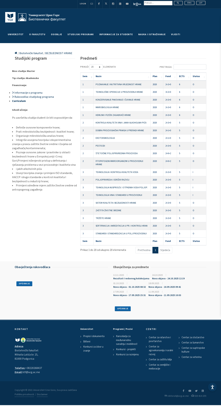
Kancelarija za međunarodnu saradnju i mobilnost (126, 340)
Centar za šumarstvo (193, 342)
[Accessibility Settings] (212, 387)
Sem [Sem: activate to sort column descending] (85, 76)
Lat (201, 3)
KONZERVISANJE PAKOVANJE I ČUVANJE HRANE (118, 99)
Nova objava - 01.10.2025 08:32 (129, 287)
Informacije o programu (27, 93)
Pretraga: (183, 67)
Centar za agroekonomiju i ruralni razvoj (161, 350)
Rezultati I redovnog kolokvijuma (131, 278)
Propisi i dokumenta (93, 336)
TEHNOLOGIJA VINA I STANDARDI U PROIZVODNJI (119, 195)
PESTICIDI (100, 145)
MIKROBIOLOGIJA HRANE (107, 107)
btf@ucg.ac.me (31, 372)
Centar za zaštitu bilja (160, 359)
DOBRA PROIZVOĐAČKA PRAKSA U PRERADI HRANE (120, 130)
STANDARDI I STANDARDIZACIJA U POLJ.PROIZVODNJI (121, 233)
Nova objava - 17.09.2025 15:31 (129, 295)
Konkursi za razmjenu (127, 354)
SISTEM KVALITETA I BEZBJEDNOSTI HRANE (116, 202)
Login (83, 3)
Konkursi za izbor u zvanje (93, 349)
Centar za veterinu (192, 357)
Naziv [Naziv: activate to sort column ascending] (99, 76)
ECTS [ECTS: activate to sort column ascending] (182, 76)
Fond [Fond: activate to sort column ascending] (168, 76)
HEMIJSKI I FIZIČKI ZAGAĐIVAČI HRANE (113, 115)
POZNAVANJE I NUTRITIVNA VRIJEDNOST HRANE (119, 84)
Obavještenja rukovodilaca (32, 267)
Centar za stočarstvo (193, 337)
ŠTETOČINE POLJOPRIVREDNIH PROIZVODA (117, 153)
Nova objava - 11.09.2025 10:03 (164, 295)
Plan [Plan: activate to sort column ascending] (155, 76)
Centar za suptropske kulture (193, 350)
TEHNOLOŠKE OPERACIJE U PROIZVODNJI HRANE (119, 92)
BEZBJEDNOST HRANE (58, 53)
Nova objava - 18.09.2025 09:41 (164, 287)
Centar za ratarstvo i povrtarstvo (160, 339)
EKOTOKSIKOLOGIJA (105, 138)
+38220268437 (33, 368)
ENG (189, 3)
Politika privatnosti (24, 394)
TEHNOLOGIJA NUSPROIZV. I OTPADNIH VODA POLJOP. (122, 187)
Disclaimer (42, 394)
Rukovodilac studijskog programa (33, 97)
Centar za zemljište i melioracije (159, 367)
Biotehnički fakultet (31, 53)
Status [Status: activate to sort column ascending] (196, 76)
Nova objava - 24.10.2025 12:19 (168, 278)
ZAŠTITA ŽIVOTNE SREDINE (108, 210)
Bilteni (86, 341)
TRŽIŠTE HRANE (103, 218)
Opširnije (24, 283)
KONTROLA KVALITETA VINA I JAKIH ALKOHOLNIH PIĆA (121, 122)
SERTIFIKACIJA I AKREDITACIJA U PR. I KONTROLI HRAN (121, 225)
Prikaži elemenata (98, 67)
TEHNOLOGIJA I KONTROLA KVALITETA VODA (117, 172)
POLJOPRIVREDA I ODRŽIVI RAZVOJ (112, 179)
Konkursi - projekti (126, 349)
